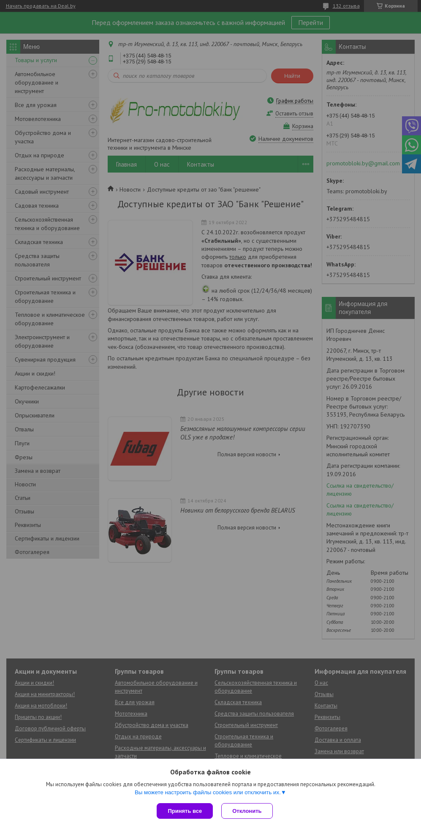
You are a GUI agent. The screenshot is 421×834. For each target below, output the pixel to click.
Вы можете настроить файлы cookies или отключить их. (208, 792)
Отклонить (246, 811)
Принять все (185, 811)
